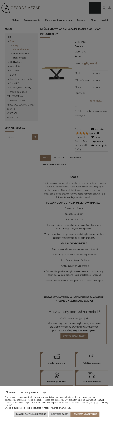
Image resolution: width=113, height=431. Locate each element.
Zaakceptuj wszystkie (85, 414)
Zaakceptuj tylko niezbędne (31, 414)
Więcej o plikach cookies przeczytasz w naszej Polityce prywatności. (38, 408)
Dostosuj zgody (59, 414)
